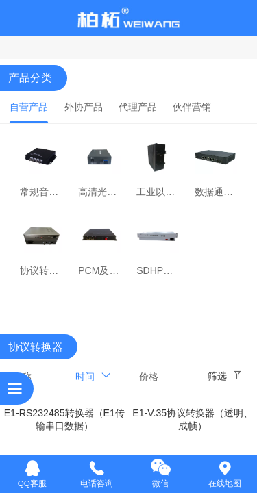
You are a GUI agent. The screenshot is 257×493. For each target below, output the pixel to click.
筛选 (217, 375)
